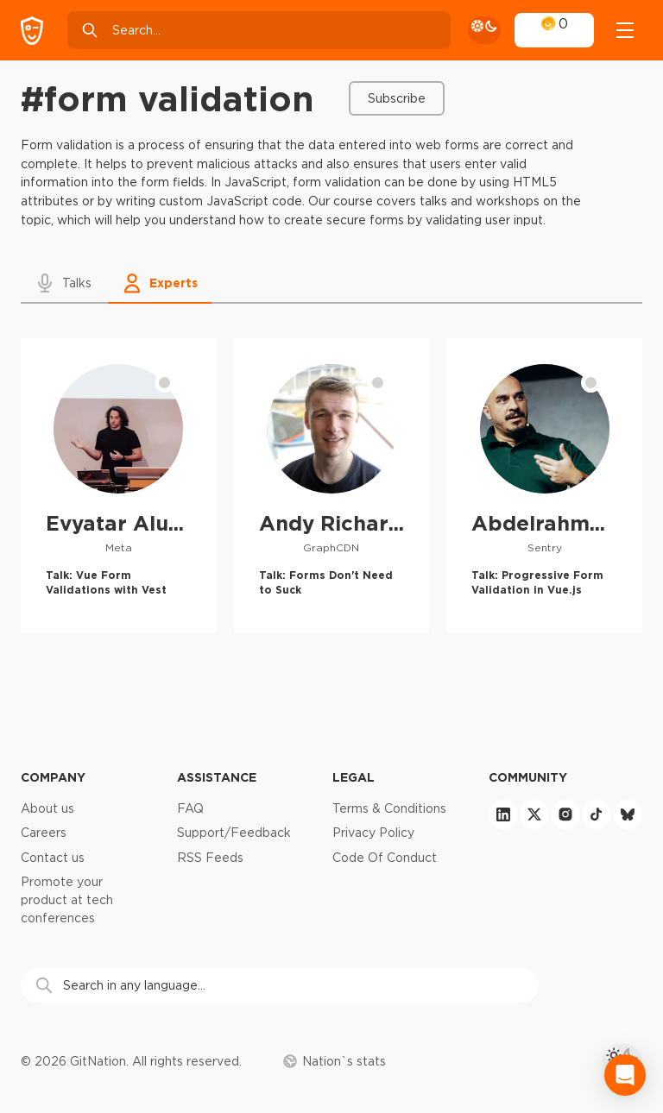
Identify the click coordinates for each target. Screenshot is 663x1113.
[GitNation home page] (32, 30)
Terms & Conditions (389, 808)
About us (47, 808)
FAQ (190, 808)
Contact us (53, 858)
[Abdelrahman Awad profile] (544, 485)
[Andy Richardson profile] (332, 485)
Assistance (216, 776)
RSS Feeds (210, 858)
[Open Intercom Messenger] (625, 1075)
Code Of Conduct (384, 858)
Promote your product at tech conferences (67, 899)
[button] (64, 283)
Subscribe (397, 98)
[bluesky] (627, 814)
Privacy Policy (373, 832)
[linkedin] (503, 814)
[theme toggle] (484, 30)
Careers (43, 832)
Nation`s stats (334, 1061)
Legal (353, 776)
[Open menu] (625, 30)
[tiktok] (596, 814)
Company (53, 776)
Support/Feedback (234, 832)
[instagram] (565, 814)
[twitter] (534, 814)
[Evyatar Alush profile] (119, 485)
